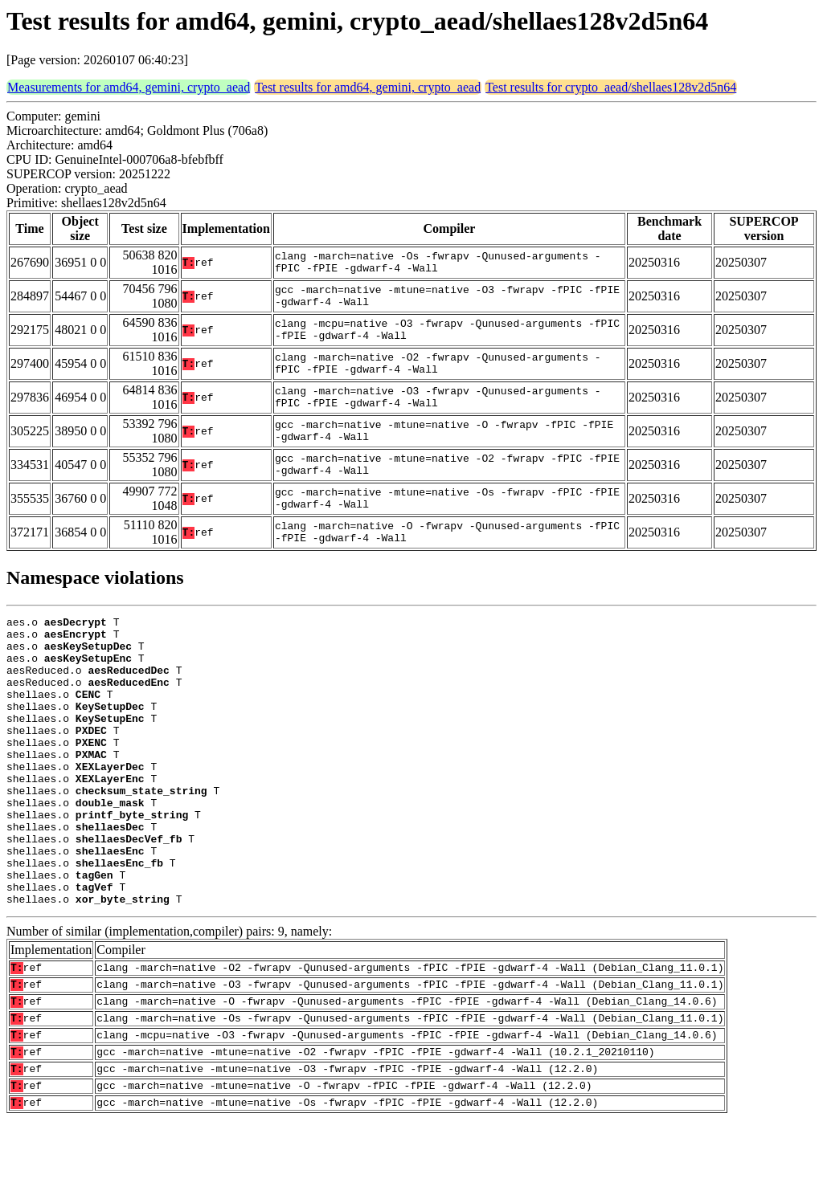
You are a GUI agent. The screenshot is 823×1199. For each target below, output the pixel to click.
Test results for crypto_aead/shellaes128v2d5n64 (610, 87)
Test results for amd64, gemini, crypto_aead (368, 87)
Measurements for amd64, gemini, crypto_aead (128, 87)
